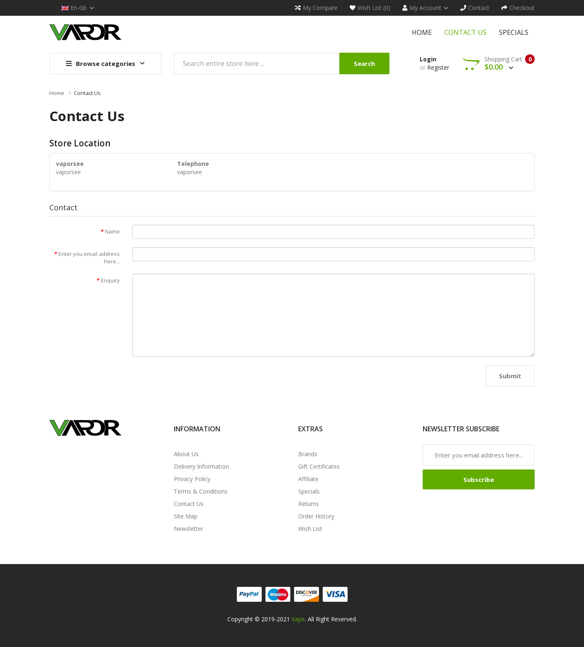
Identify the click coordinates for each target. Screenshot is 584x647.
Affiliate (308, 479)
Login (428, 59)
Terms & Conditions (201, 491)
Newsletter (188, 529)
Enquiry (110, 280)
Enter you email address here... (89, 257)
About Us (186, 454)
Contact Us (87, 93)
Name (112, 231)
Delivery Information (201, 466)
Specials (309, 491)
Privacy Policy (192, 479)
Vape (298, 619)
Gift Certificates (319, 466)
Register (438, 67)
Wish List (310, 529)
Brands (307, 454)
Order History (316, 516)
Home (56, 93)
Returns (308, 504)
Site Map (185, 516)
